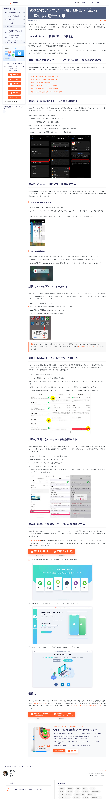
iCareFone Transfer (34, 541)
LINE (79, 790)
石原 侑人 (33, 20)
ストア (92, 2)
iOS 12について (53, 20)
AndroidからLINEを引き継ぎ (12, 12)
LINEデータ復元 (9, 23)
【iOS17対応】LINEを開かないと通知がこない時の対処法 (14, 36)
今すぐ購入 (14, 79)
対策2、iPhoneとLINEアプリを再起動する (44, 79)
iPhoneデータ (97, 790)
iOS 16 (63, 790)
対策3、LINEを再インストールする (42, 82)
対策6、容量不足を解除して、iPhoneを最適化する (47, 92)
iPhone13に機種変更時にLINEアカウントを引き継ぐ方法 (26, 788)
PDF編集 (72, 787)
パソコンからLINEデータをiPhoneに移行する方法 (86, 705)
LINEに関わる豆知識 (10, 42)
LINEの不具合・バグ (10, 26)
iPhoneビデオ (93, 793)
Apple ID (87, 796)
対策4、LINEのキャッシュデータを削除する (45, 86)
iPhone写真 (87, 790)
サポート (84, 2)
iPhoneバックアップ (67, 796)
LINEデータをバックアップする (88, 346)
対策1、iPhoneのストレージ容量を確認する (44, 76)
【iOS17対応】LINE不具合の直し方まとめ (14, 31)
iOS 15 (94, 787)
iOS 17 (87, 787)
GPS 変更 (71, 790)
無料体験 (14, 75)
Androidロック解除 (81, 793)
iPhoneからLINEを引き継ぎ (12, 16)
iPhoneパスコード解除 (67, 793)
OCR (80, 787)
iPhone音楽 (78, 796)
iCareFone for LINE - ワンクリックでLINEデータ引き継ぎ (69, 726)
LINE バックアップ (10, 19)
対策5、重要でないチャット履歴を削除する (44, 89)
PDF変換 (64, 787)
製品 (76, 2)
